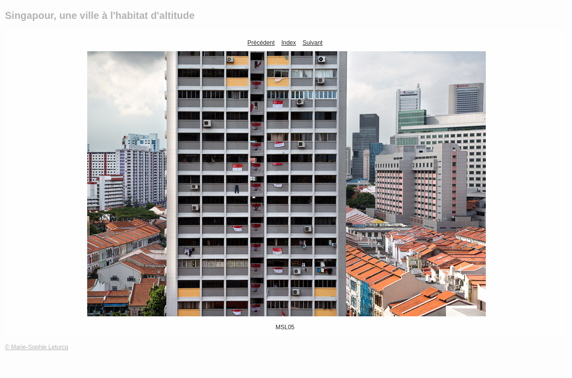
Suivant (312, 42)
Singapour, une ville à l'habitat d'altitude (100, 15)
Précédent (261, 42)
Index (289, 42)
